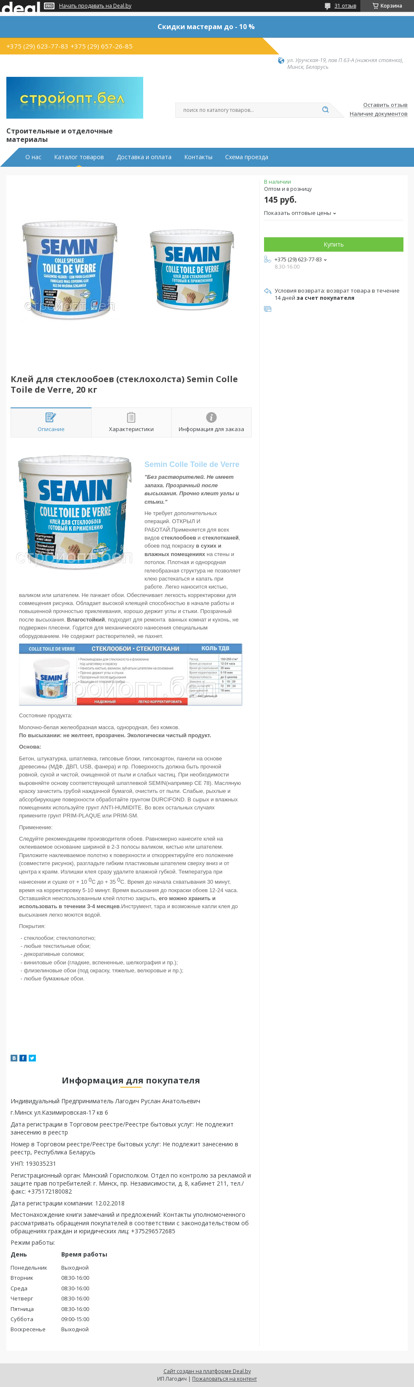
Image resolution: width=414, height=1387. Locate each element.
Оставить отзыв (385, 105)
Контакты (198, 157)
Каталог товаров (79, 157)
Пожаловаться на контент (224, 1378)
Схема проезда (246, 157)
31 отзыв (345, 5)
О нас (33, 157)
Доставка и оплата (144, 157)
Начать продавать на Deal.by (95, 6)
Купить (334, 244)
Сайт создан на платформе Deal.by (207, 1371)
